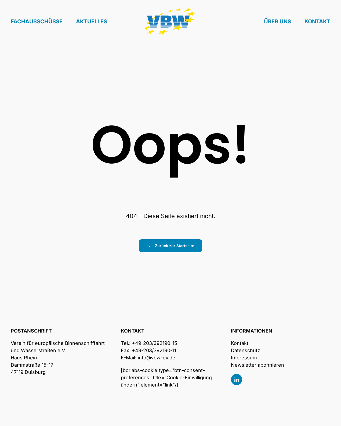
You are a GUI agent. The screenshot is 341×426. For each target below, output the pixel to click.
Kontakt (317, 21)
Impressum (244, 357)
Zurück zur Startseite (170, 245)
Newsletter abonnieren (257, 365)
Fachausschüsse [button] (37, 21)
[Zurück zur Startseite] (170, 21)
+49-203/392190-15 (154, 343)
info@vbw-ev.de (156, 357)
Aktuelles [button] (91, 21)
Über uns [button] (277, 21)
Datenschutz (245, 350)
